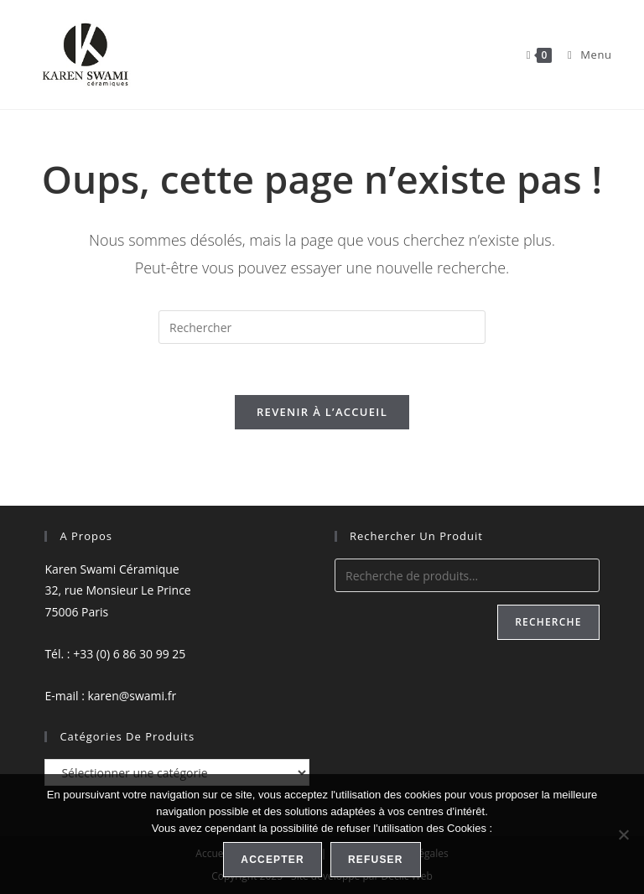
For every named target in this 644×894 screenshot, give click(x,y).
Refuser (375, 859)
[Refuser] (623, 834)
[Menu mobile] (583, 54)
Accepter (272, 859)
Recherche (548, 622)
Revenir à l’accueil (322, 411)
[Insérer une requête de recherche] (322, 327)
